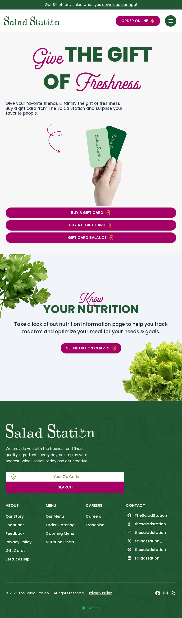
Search (65, 487)
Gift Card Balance (91, 238)
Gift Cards (16, 550)
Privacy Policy (19, 542)
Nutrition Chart (60, 542)
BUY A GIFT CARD (91, 213)
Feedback (15, 533)
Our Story (15, 516)
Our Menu (55, 516)
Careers (93, 516)
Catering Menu (60, 533)
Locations (15, 525)
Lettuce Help (18, 559)
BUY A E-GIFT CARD (91, 225)
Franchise (95, 525)
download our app (119, 4)
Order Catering (60, 525)
